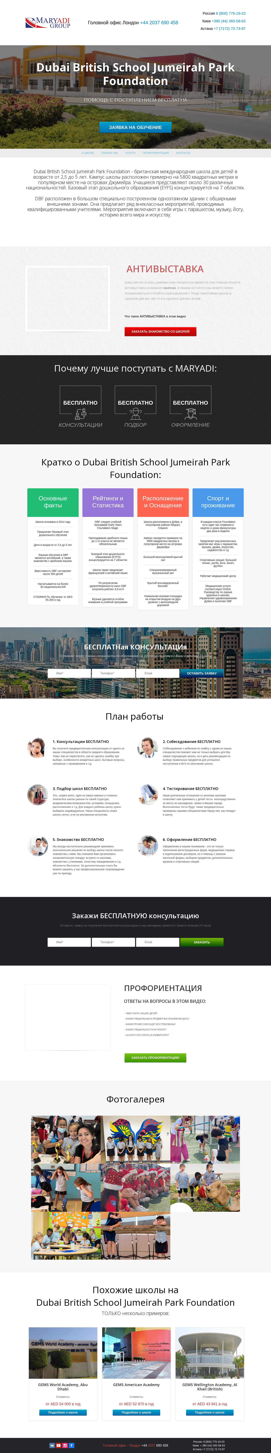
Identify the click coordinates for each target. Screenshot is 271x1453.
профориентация (156, 152)
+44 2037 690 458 (159, 22)
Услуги (130, 152)
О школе (88, 152)
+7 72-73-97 (230, 29)
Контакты (183, 152)
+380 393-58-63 (229, 21)
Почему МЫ (109, 152)
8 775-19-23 (231, 13)
